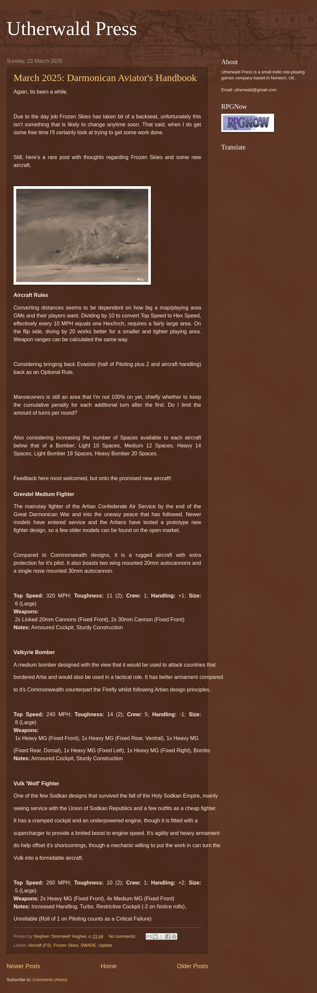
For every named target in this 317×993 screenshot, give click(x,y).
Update (105, 945)
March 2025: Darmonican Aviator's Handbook (105, 77)
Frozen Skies (65, 945)
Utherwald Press (72, 28)
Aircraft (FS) (39, 945)
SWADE (88, 945)
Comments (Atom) (50, 979)
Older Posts (192, 966)
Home (109, 966)
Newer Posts (23, 966)
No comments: (123, 936)
